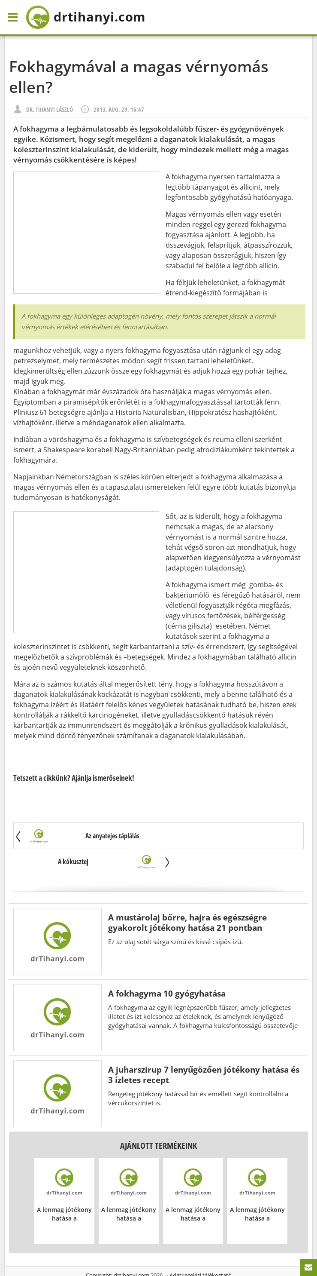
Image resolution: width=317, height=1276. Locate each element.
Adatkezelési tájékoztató (200, 1250)
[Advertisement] (86, 232)
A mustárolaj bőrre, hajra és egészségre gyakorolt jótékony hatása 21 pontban (187, 897)
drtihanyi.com (131, 1250)
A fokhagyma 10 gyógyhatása (167, 968)
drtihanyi (91, 17)
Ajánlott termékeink (158, 1120)
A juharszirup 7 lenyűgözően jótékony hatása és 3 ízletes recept (203, 1049)
